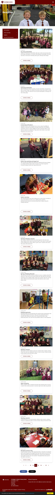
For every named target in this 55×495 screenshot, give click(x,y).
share (23, 471)
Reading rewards (25, 349)
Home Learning (7, 32)
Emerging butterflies (26, 87)
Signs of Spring (25, 383)
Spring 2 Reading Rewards (27, 273)
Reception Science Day (27, 450)
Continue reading (26, 60)
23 (33, 465)
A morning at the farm (27, 125)
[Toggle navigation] (53, 2)
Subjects (5, 35)
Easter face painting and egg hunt (30, 161)
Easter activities (25, 197)
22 (30, 465)
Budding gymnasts (26, 312)
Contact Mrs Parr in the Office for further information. (40, 481)
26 (41, 465)
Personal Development (9, 37)
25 (38, 465)
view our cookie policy (30, 493)
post (32, 471)
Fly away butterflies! (26, 51)
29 (45, 465)
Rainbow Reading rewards (27, 238)
